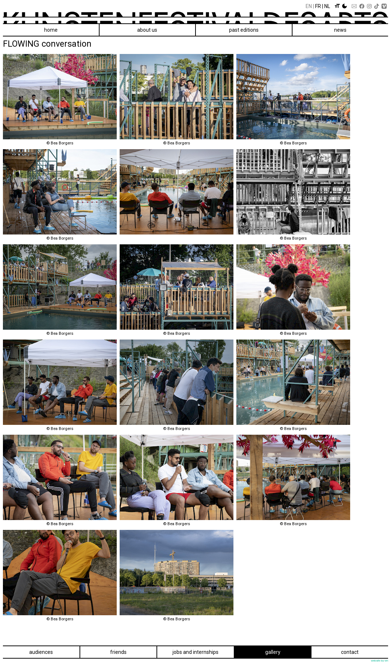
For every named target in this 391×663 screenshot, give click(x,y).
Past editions (244, 30)
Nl (327, 6)
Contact (350, 652)
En (309, 6)
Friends (118, 652)
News (340, 30)
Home (51, 30)
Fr (318, 6)
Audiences (41, 652)
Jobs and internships (195, 652)
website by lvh (379, 660)
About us (147, 30)
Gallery (272, 652)
